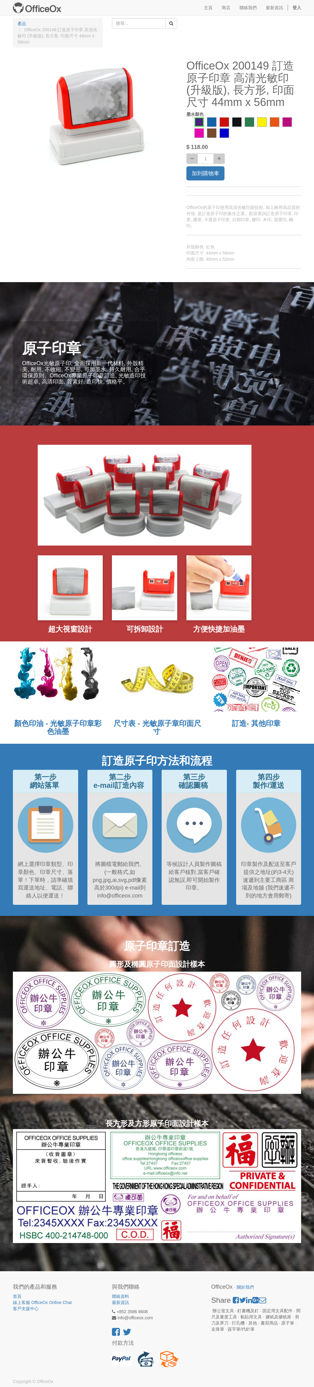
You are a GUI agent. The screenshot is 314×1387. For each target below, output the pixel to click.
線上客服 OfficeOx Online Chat (42, 1302)
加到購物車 (205, 173)
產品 (21, 23)
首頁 (17, 1296)
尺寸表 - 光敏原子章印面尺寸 (157, 727)
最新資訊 (120, 1302)
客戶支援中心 (26, 1308)
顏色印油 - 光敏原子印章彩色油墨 (57, 727)
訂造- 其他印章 (256, 723)
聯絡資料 (120, 1296)
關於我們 (245, 1287)
